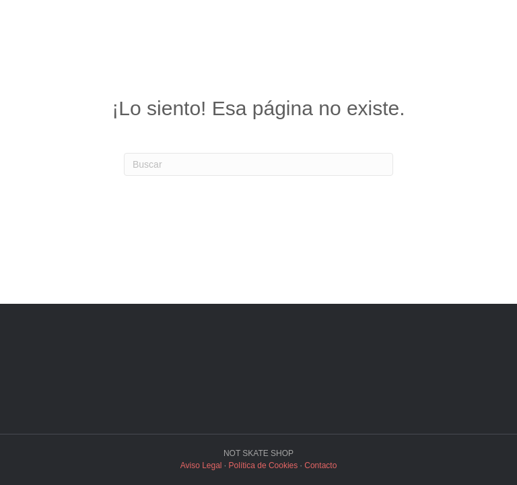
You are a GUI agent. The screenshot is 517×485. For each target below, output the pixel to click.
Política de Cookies (263, 465)
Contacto (320, 465)
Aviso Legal (201, 465)
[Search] (258, 164)
